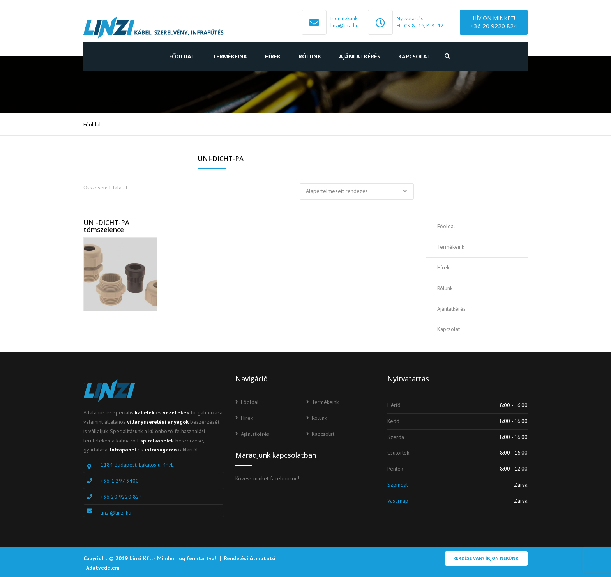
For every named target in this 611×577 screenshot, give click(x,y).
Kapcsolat (414, 56)
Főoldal (181, 56)
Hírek (273, 56)
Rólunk (309, 56)
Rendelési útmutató (249, 558)
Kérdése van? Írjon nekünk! (486, 558)
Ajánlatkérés (359, 56)
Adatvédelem (103, 567)
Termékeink (229, 56)
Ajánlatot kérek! (482, 193)
